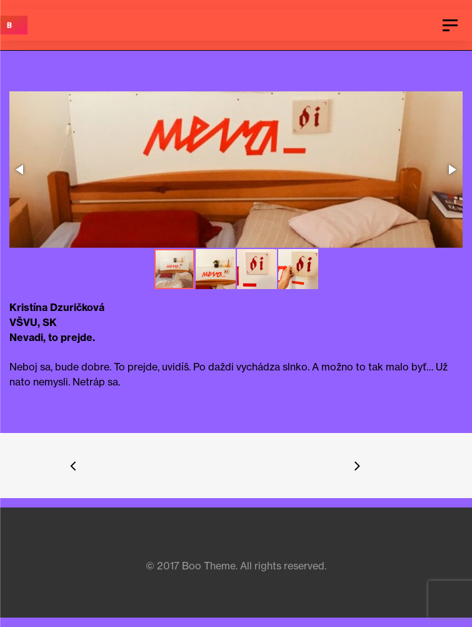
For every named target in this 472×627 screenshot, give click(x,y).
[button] (234, 171)
